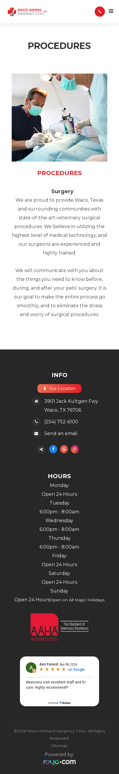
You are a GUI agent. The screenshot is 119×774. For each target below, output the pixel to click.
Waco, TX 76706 (62, 410)
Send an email (60, 433)
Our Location (62, 388)
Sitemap (59, 745)
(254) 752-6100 (61, 422)
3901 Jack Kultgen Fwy (71, 401)
